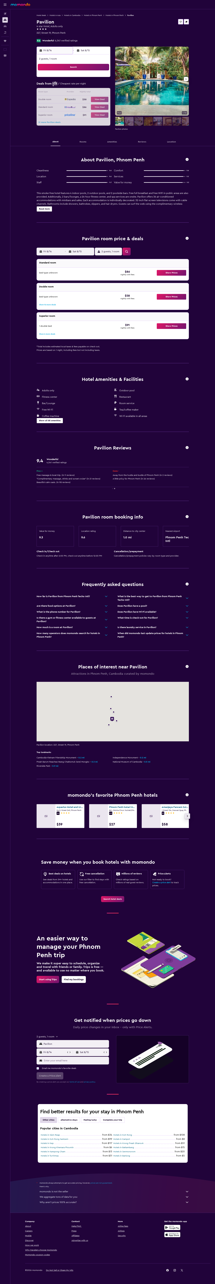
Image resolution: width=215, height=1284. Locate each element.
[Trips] (5, 41)
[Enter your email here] (76, 1061)
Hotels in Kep (47, 1143)
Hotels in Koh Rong (122, 1135)
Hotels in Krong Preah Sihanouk (128, 1143)
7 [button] (95, 85)
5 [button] (81, 85)
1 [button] (102, 78)
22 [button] (102, 100)
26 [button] (81, 107)
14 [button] (95, 92)
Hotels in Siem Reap (50, 1135)
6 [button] (88, 85)
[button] (5, 4)
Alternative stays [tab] (69, 1120)
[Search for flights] (5, 14)
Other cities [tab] (48, 1120)
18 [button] (74, 100)
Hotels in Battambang (123, 1147)
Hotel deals (41, 15)
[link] (112, 899)
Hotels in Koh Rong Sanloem (54, 1139)
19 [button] (81, 100)
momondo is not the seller (114, 1191)
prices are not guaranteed (101, 1183)
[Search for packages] (5, 32)
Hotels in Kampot (121, 1139)
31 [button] (67, 114)
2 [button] (59, 85)
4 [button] (74, 85)
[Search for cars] (5, 26)
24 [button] (66, 107)
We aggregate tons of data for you (114, 1197)
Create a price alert (161, 883)
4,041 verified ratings (66, 40)
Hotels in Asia (55, 15)
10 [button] (67, 92)
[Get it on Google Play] (172, 1227)
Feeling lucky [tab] (90, 1120)
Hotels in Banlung (121, 1156)
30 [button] (59, 114)
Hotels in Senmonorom (124, 1152)
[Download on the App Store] (172, 1234)
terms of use (75, 1082)
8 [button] (102, 85)
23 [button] (59, 107)
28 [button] (95, 107)
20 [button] (88, 100)
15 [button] (103, 92)
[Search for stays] (5, 20)
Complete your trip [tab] (112, 1120)
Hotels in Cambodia (72, 15)
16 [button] (60, 100)
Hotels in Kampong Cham (53, 1152)
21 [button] (95, 100)
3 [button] (66, 85)
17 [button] (67, 100)
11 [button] (74, 92)
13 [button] (88, 92)
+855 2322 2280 (45, 36)
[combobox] (75, 1044)
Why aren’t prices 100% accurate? (114, 1202)
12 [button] (81, 92)
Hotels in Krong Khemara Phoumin (57, 1147)
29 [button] (102, 107)
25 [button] (74, 107)
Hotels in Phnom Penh (93, 15)
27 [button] (88, 107)
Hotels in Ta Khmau (50, 1156)
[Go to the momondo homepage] (20, 4)
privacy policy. (90, 1082)
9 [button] (59, 92)
